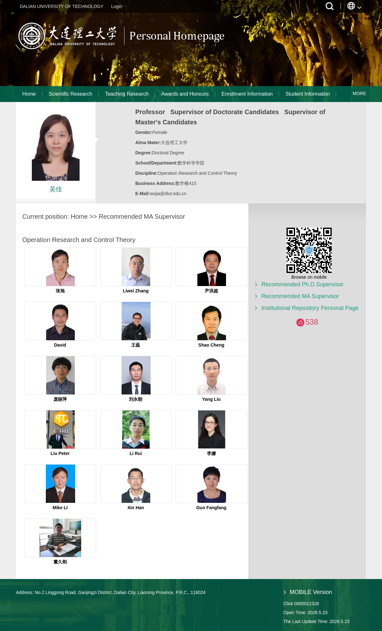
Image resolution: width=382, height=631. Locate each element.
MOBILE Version (311, 592)
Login (116, 6)
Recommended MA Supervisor (300, 296)
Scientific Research (70, 94)
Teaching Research (127, 94)
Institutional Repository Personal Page (309, 308)
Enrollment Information (247, 94)
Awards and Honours (185, 94)
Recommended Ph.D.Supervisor (302, 284)
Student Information (308, 94)
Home (29, 94)
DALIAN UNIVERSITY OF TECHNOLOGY (61, 6)
